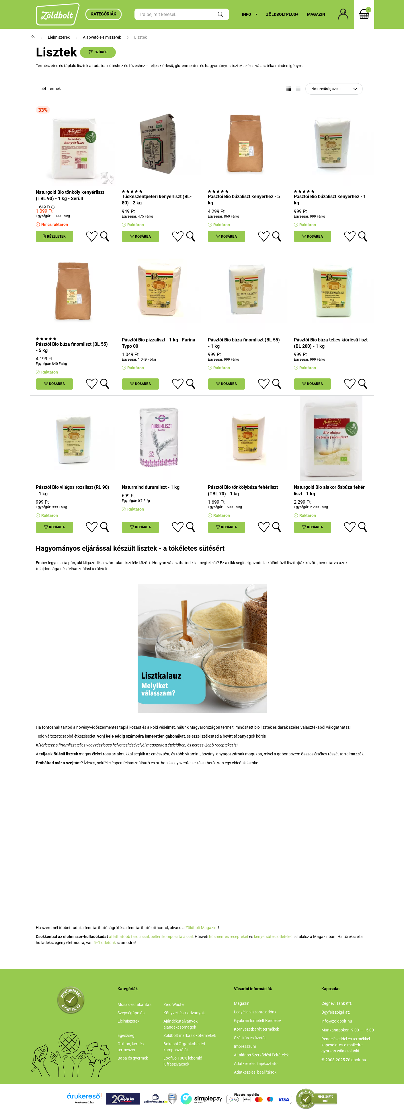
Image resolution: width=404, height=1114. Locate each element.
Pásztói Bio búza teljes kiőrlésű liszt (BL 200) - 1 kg (331, 343)
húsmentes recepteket (228, 936)
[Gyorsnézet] (104, 236)
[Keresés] (220, 14)
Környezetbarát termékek (256, 1029)
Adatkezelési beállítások (255, 1072)
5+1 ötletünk (104, 942)
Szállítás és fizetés (250, 1037)
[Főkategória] (32, 37)
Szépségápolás (131, 1013)
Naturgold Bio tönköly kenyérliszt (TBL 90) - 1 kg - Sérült (70, 195)
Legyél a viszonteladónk (255, 1012)
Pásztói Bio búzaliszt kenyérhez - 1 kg (330, 200)
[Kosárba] (140, 236)
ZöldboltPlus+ (282, 14)
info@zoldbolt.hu (336, 1021)
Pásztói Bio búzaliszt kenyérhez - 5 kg (244, 200)
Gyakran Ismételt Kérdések (258, 1020)
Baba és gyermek (133, 1058)
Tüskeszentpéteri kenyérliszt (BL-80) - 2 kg (157, 200)
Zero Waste (173, 1004)
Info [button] (246, 14)
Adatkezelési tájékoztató (256, 1063)
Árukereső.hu (84, 1102)
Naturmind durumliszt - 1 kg (150, 487)
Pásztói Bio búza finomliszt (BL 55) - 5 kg (72, 347)
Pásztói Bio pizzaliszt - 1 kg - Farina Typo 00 (158, 343)
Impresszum (245, 1046)
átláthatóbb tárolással (129, 936)
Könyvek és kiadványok (184, 1013)
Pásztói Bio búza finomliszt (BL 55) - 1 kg (244, 343)
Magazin (316, 14)
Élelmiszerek (59, 37)
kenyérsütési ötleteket (273, 936)
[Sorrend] (334, 89)
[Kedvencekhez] (91, 236)
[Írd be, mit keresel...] (181, 14)
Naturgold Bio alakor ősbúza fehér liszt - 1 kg (329, 490)
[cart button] (364, 14)
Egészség (126, 1035)
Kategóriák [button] (103, 14)
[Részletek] (54, 236)
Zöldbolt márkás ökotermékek (189, 1035)
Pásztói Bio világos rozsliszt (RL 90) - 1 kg (72, 490)
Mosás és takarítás (134, 1004)
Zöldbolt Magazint (202, 927)
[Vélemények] (159, 191)
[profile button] (343, 14)
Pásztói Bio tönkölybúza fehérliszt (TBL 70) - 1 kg (243, 490)
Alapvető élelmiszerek (102, 37)
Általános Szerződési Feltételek (261, 1055)
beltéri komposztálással (172, 936)
